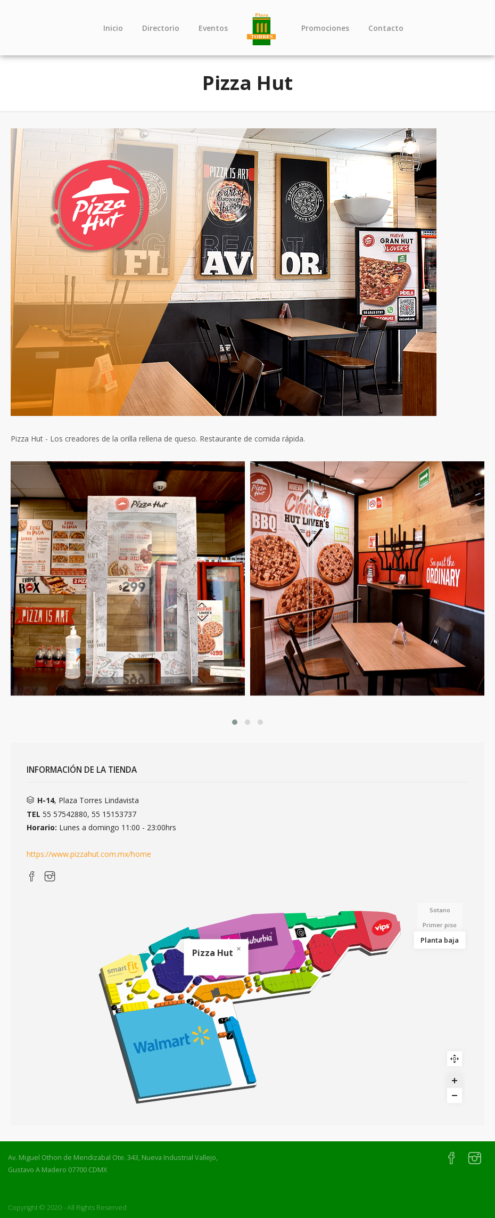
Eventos (213, 28)
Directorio (160, 28)
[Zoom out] (454, 1095)
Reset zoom (454, 1058)
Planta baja (439, 939)
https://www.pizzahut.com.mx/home (89, 854)
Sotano (440, 910)
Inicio (113, 28)
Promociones (325, 28)
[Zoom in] (454, 1080)
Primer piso (440, 925)
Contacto (385, 28)
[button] (234, 722)
